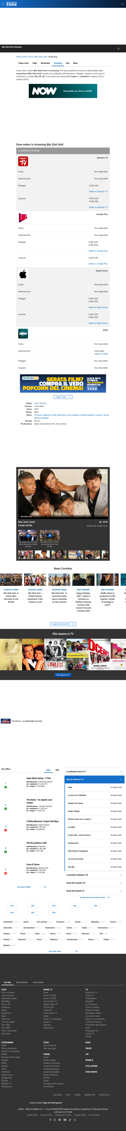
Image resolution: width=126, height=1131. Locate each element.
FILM (3, 990)
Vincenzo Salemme (42, 415)
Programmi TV (92, 1031)
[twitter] (75, 1120)
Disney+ (5, 1060)
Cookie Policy (80, 1115)
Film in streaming (8, 1031)
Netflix (4, 1054)
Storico (91, 939)
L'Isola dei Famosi (93, 1022)
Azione (77, 922)
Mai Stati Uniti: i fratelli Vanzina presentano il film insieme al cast (35, 597)
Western (6, 945)
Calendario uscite (9, 998)
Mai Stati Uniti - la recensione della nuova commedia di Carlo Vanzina (59, 597)
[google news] (59, 1120)
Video (4, 1010)
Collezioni (5, 1007)
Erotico (69, 928)
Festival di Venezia (51, 1063)
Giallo (37, 933)
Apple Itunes (6, 1075)
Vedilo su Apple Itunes (98, 307)
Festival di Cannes (51, 1066)
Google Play (6, 1078)
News (3, 1016)
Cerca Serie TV (50, 1001)
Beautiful (89, 1001)
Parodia (6, 939)
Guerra (52, 933)
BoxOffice (5, 1001)
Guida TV (47, 1022)
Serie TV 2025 (49, 995)
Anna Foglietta (73, 415)
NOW (3, 1063)
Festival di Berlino (51, 1069)
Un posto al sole (93, 1016)
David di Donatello (51, 1072)
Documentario (29, 928)
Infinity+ (4, 1066)
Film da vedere (8, 1022)
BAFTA (46, 1078)
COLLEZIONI (91, 1066)
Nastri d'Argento (50, 1075)
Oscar (46, 1057)
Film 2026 (5, 1028)
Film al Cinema (8, 992)
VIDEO (89, 1048)
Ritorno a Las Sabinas (95, 1019)
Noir (101, 933)
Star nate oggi (49, 1048)
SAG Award (48, 1087)
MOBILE (89, 1060)
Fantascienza (103, 928)
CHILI (4, 1069)
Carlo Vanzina (40, 403)
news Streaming (83, 590)
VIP (87, 1054)
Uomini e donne (92, 1007)
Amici (88, 1028)
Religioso (53, 939)
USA (57, 770)
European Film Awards (53, 1084)
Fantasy (6, 933)
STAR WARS (91, 1072)
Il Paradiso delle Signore (96, 1025)
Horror (68, 933)
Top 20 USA (48, 1007)
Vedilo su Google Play (98, 251)
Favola (22, 933)
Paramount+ (6, 1087)
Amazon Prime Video (10, 1057)
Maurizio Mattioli (41, 418)
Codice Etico (32, 1115)
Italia (48, 770)
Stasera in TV (91, 992)
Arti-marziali (42, 922)
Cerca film (5, 1034)
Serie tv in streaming (52, 1019)
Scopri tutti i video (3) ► (97, 526)
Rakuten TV (6, 1084)
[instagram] (55, 1120)
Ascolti (88, 1037)
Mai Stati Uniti (26, 522)
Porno (39, 939)
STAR (46, 1042)
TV (87, 990)
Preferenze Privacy (63, 1115)
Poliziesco (22, 939)
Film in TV (5, 1004)
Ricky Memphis (58, 415)
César (46, 1081)
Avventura (60, 922)
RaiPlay (4, 1081)
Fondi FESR (94, 1115)
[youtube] (65, 1120)
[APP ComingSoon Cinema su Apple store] (70, 1103)
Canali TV (90, 1034)
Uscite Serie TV (50, 1013)
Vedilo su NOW (101, 354)
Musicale (85, 933)
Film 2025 (5, 1025)
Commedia (7, 928)
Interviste (5, 1019)
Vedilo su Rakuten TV (98, 191)
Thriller (106, 939)
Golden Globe (49, 1060)
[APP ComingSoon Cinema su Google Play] (87, 1103)
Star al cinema (49, 1045)
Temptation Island (93, 1013)
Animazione (8, 922)
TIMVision (5, 1072)
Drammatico (50, 928)
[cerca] (122, 4)
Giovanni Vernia (102, 415)
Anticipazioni (91, 998)
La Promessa (91, 1004)
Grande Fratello (92, 1010)
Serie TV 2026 (49, 998)
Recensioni (6, 1013)
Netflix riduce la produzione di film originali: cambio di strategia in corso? (107, 599)
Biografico (95, 922)
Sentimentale (72, 939)
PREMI (46, 1054)
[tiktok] (70, 1120)
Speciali (46, 1025)
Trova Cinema (7, 995)
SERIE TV (47, 990)
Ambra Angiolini (87, 415)
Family (84, 928)
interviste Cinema (11, 590)
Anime (25, 922)
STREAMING (7, 1042)
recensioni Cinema (59, 590)
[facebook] (50, 1120)
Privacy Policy (46, 1115)
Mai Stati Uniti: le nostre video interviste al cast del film (11, 597)
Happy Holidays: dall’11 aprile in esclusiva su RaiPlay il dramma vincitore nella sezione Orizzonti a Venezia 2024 (83, 602)
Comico (113, 922)
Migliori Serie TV (50, 1004)
